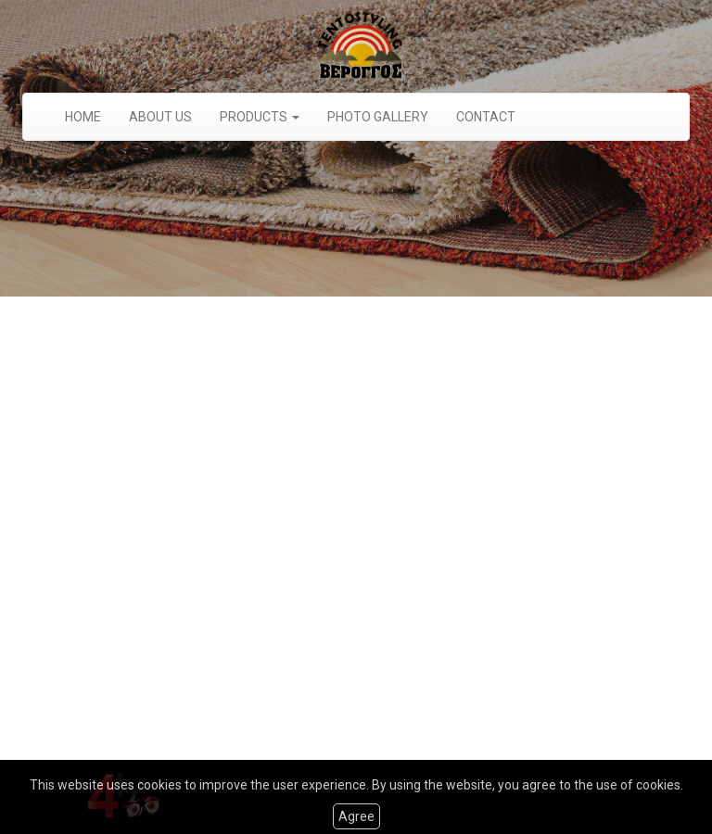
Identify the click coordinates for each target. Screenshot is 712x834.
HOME (83, 116)
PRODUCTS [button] (259, 116)
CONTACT (485, 116)
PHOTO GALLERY (377, 116)
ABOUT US (160, 116)
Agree (356, 816)
